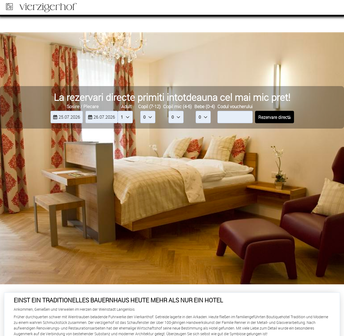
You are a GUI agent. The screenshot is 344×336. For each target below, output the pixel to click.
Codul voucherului (235, 106)
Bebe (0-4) (204, 106)
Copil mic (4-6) (177, 106)
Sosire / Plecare (83, 106)
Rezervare (319, 8)
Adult (126, 106)
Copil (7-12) (149, 106)
